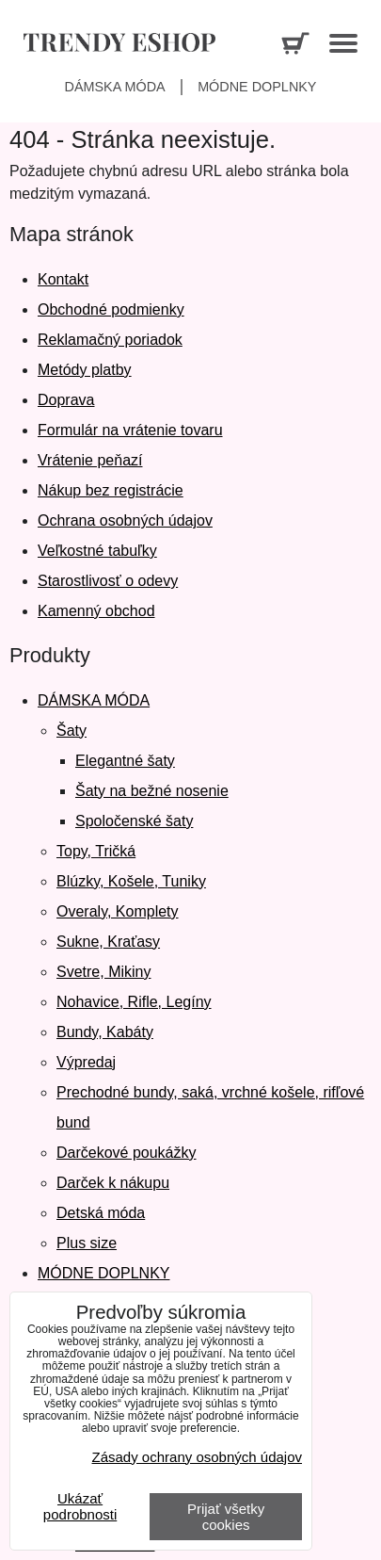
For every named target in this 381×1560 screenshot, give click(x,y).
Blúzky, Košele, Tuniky (131, 881)
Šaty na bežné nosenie (152, 791)
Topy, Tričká (95, 851)
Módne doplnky (257, 86)
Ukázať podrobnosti (80, 1506)
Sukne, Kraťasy (108, 942)
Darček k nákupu (112, 1183)
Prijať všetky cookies (225, 1517)
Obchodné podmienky (111, 309)
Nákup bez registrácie (110, 490)
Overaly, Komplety (117, 911)
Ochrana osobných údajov (125, 520)
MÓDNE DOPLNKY (103, 1273)
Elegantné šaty (125, 761)
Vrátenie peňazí (90, 460)
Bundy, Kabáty (104, 1032)
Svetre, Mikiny (103, 972)
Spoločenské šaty (134, 821)
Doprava (66, 400)
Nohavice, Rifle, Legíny (134, 1002)
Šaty (71, 731)
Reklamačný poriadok (110, 340)
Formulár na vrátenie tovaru (130, 430)
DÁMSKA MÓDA (94, 700)
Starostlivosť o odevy (108, 581)
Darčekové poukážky (126, 1153)
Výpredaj (86, 1062)
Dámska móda (115, 86)
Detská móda (100, 1213)
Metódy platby (85, 370)
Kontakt (63, 279)
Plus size (86, 1243)
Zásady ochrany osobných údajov (197, 1457)
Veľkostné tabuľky (97, 551)
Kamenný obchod (96, 611)
